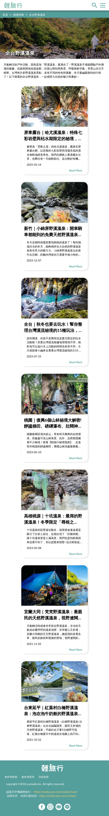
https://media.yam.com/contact (57, 795)
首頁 (5, 14)
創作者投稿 (11, 776)
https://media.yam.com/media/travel (55, 791)
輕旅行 (13, 5)
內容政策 (44, 776)
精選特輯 (18, 14)
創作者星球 (28, 776)
